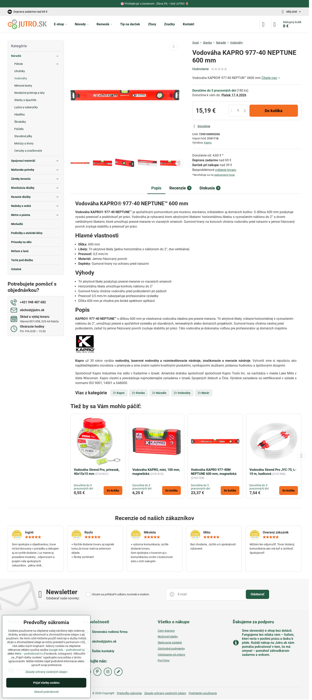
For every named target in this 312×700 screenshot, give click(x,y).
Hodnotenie (200, 69)
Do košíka (273, 110)
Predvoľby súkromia (129, 693)
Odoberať (257, 594)
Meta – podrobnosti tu (29, 653)
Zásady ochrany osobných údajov (165, 693)
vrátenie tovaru (225, 170)
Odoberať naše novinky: (63, 598)
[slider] (219, 69)
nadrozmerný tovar (224, 174)
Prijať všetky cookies (46, 682)
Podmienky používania (203, 693)
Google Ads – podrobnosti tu (67, 649)
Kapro (208, 142)
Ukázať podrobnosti (46, 691)
